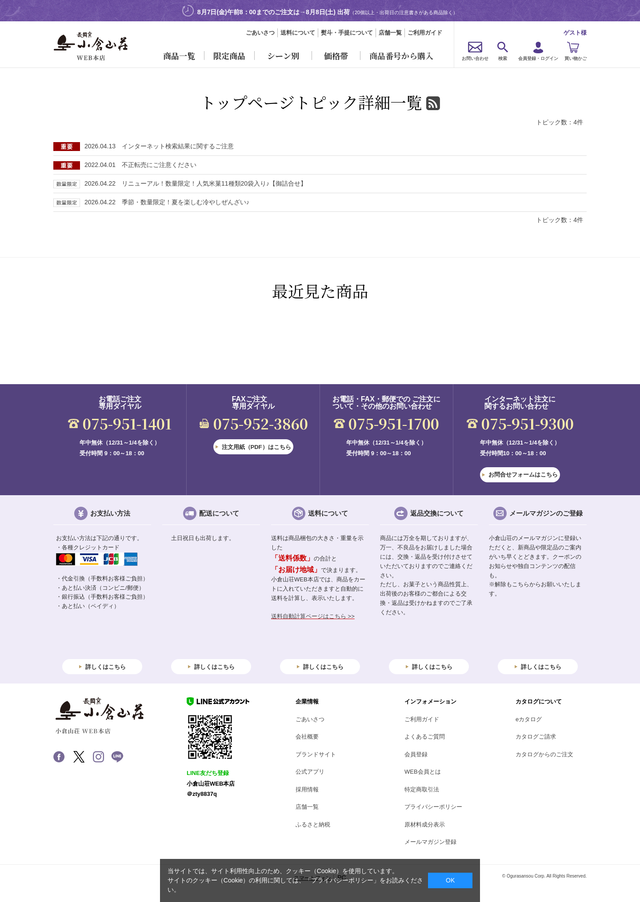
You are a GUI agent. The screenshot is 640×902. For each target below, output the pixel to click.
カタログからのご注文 (544, 754)
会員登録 (416, 754)
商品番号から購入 (401, 56)
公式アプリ (310, 771)
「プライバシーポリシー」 (342, 880)
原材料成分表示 (424, 824)
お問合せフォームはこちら (523, 474)
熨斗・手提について (347, 32)
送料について (297, 32)
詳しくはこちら (105, 667)
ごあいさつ (260, 32)
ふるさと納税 (313, 824)
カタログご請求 (536, 736)
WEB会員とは (422, 771)
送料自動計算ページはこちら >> (313, 616)
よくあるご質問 (424, 736)
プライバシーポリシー (433, 806)
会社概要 (307, 736)
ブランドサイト (316, 754)
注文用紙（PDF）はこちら (256, 447)
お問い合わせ (475, 58)
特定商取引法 (421, 789)
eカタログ (529, 719)
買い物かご (575, 58)
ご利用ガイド (425, 32)
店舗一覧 (390, 32)
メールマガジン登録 (430, 841)
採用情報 (307, 789)
